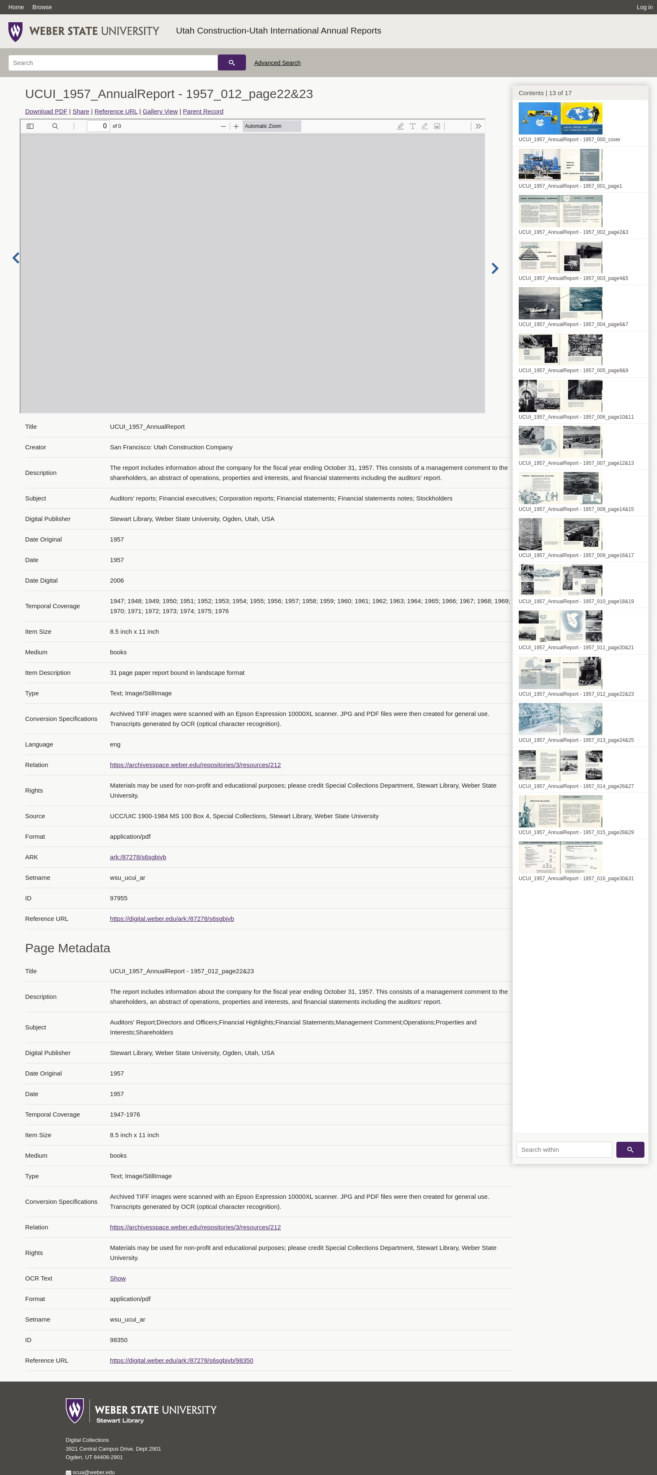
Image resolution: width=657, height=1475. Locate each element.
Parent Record (203, 111)
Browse (42, 7)
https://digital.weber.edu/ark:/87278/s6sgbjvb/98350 (181, 1360)
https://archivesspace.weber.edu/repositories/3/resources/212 (195, 764)
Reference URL (115, 111)
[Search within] (564, 1150)
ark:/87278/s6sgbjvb (138, 857)
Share (80, 111)
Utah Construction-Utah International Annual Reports (278, 30)
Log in (645, 7)
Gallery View (160, 111)
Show (118, 1278)
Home (16, 7)
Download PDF (46, 111)
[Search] (113, 63)
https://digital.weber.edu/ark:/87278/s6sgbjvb (172, 918)
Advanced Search (277, 63)
